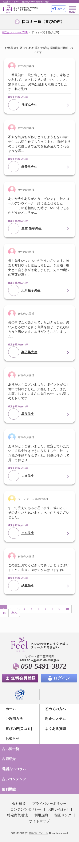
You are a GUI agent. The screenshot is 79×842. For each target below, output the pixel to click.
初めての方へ (55, 709)
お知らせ (12, 738)
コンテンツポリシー (25, 809)
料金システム (55, 719)
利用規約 (41, 815)
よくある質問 (55, 729)
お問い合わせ (58, 809)
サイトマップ (39, 821)
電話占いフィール (38, 833)
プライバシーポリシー (49, 803)
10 (67, 609)
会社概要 (19, 803)
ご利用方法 (14, 719)
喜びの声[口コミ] (18, 729)
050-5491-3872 (44, 666)
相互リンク (63, 815)
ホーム (10, 709)
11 (4, 613)
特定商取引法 (17, 815)
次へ (14, 613)
